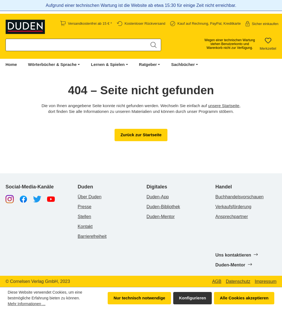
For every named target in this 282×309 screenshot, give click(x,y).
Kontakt (85, 226)
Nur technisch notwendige (139, 298)
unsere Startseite (223, 105)
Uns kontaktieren (236, 254)
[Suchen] (153, 45)
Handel (223, 187)
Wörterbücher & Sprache (52, 64)
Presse (84, 206)
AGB (216, 281)
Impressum (265, 281)
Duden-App (158, 196)
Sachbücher (183, 64)
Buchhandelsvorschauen (239, 196)
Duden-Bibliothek (163, 206)
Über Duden (89, 196)
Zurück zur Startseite (140, 134)
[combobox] (76, 45)
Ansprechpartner (231, 216)
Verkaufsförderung (233, 206)
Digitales (157, 187)
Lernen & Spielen (108, 64)
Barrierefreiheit (92, 236)
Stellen (84, 216)
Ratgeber (148, 64)
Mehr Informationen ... (26, 304)
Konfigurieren (192, 298)
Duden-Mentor (161, 216)
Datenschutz (238, 281)
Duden (85, 187)
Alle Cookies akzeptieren (244, 298)
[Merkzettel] (267, 44)
